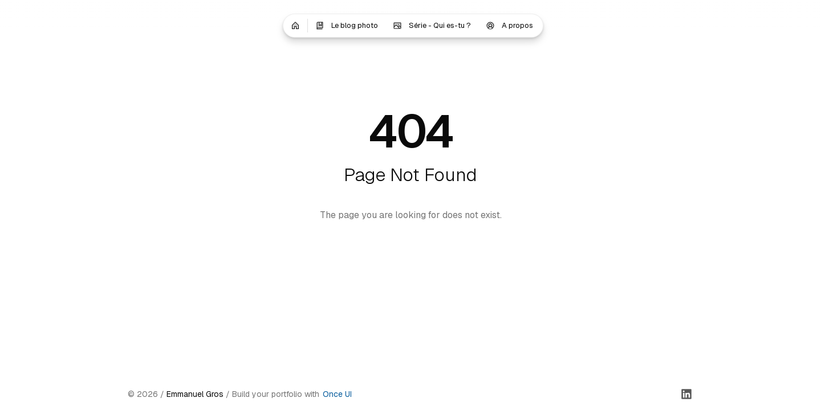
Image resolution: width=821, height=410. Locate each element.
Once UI (337, 394)
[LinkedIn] (686, 394)
